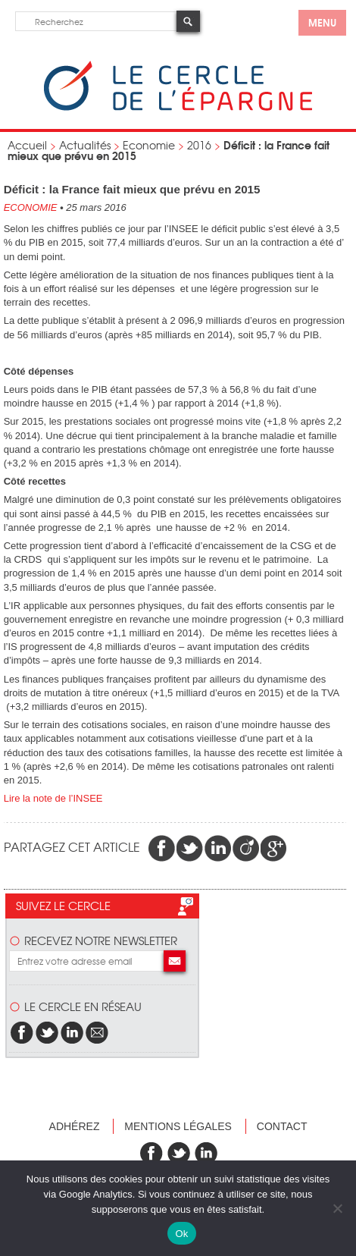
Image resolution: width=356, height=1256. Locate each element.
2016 (199, 144)
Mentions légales (178, 1126)
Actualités (85, 144)
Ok (181, 1233)
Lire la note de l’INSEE (53, 798)
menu (322, 22)
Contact (282, 1126)
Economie (149, 144)
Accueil (27, 144)
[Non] (337, 1208)
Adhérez (74, 1126)
